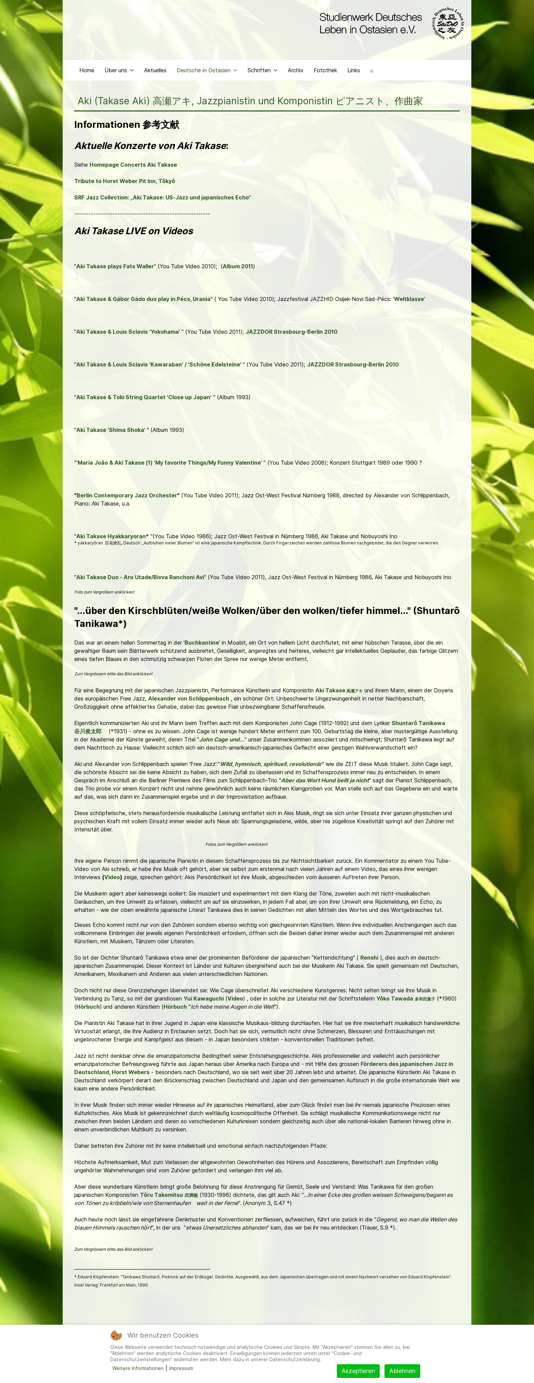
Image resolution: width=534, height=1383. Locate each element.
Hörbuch (88, 1006)
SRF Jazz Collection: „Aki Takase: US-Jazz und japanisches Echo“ (162, 197)
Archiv (295, 70)
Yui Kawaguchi (204, 998)
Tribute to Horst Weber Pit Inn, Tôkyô (124, 181)
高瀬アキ (354, 691)
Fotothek (325, 70)
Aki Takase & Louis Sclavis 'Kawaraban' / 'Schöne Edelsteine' (159, 364)
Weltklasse (409, 299)
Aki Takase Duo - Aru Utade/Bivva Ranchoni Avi (140, 577)
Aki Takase (330, 690)
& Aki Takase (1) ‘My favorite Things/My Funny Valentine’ (185, 462)
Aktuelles (155, 70)
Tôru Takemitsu (161, 1194)
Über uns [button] (119, 70)
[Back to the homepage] (390, 23)
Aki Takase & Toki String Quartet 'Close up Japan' (143, 397)
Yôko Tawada (394, 998)
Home (86, 70)
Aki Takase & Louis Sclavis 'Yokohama (127, 331)
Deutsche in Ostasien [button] (207, 70)
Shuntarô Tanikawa (418, 723)
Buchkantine (202, 642)
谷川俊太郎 (87, 731)
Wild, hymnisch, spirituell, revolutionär (271, 764)
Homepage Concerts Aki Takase (133, 164)
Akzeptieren (358, 1370)
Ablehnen (402, 1370)
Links (353, 70)
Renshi (369, 957)
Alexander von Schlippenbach (188, 698)
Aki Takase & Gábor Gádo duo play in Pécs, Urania (143, 299)
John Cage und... (222, 739)
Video (112, 877)
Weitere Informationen (137, 1368)
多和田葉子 (425, 999)
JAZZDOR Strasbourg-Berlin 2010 (291, 331)
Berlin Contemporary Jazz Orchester (127, 495)
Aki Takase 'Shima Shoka (110, 429)
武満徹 (191, 1195)
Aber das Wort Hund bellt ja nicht (325, 780)
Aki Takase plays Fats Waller (115, 266)
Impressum (181, 1368)
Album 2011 (238, 266)
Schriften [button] (263, 70)
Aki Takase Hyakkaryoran (111, 536)
